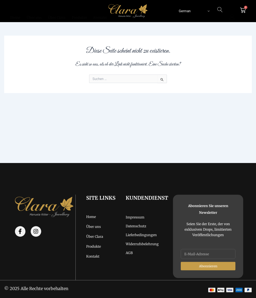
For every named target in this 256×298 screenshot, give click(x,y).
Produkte (79, 13)
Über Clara (56, 13)
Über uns (34, 13)
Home (15, 13)
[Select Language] (193, 11)
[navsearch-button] (220, 13)
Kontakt (100, 13)
